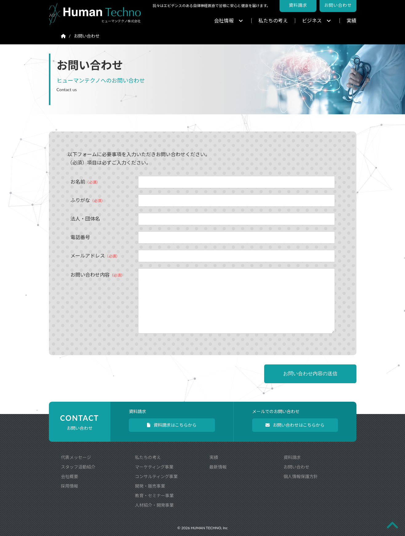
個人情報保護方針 (301, 476)
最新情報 (218, 466)
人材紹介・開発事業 (154, 505)
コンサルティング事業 (156, 476)
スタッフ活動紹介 (78, 466)
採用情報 (69, 486)
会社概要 (69, 476)
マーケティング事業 (154, 466)
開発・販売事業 (150, 486)
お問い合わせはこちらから (294, 425)
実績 (351, 20)
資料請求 (292, 457)
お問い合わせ (296, 466)
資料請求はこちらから (172, 425)
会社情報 (228, 20)
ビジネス (316, 20)
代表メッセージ (76, 457)
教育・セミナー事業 (154, 495)
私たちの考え (273, 20)
